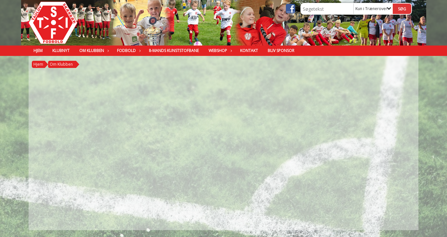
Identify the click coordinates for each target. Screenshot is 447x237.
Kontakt (249, 50)
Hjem (38, 50)
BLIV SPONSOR (281, 50)
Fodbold (128, 50)
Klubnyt (61, 50)
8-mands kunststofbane (174, 50)
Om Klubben (93, 50)
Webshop (219, 50)
